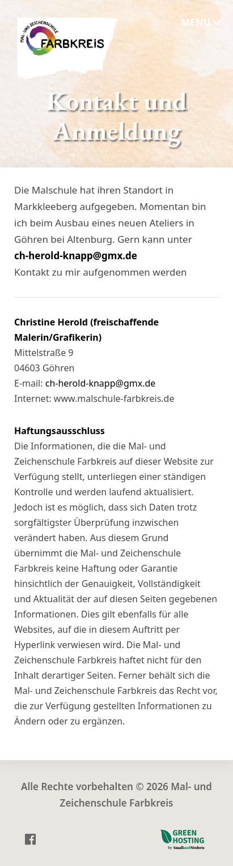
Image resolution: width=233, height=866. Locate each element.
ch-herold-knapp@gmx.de (75, 256)
